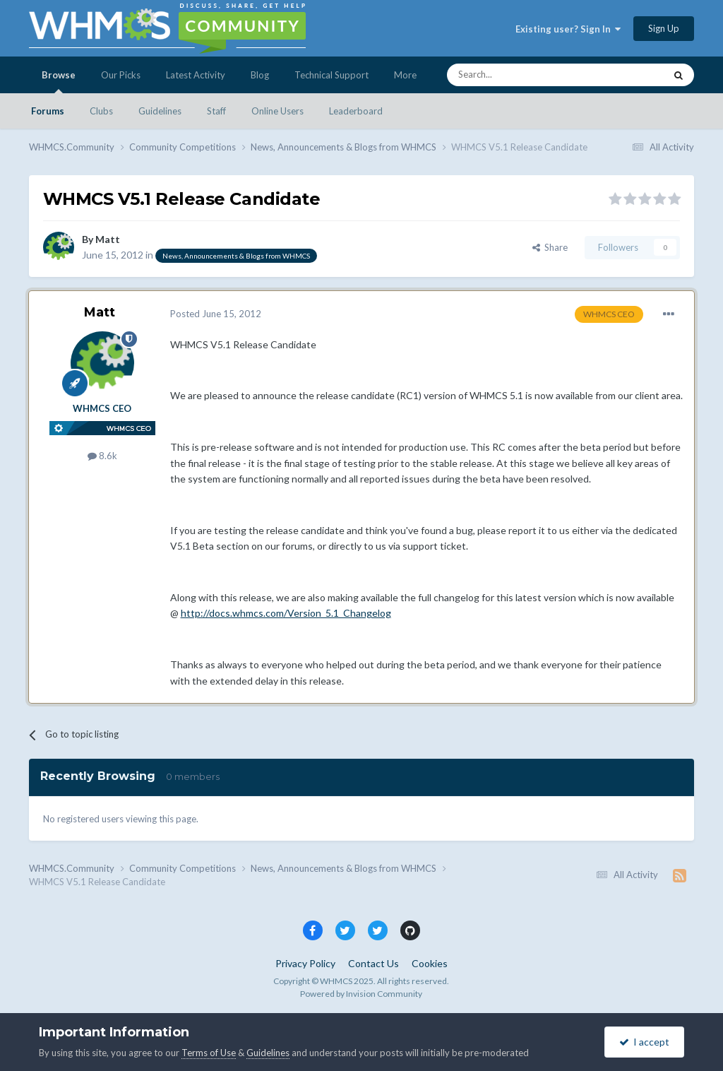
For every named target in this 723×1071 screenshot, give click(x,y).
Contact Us (373, 963)
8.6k (102, 455)
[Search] (522, 75)
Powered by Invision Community (361, 993)
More (405, 75)
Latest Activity (195, 75)
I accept (644, 1042)
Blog (260, 75)
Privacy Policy (305, 963)
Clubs (101, 111)
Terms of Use (208, 1052)
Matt (107, 239)
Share (550, 247)
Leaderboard (356, 111)
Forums (47, 111)
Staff (216, 111)
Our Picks (121, 75)
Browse (59, 81)
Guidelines (159, 111)
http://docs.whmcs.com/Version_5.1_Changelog (286, 613)
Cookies (430, 963)
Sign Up (663, 28)
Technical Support (331, 75)
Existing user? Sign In (568, 29)
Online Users (277, 111)
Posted (215, 313)
